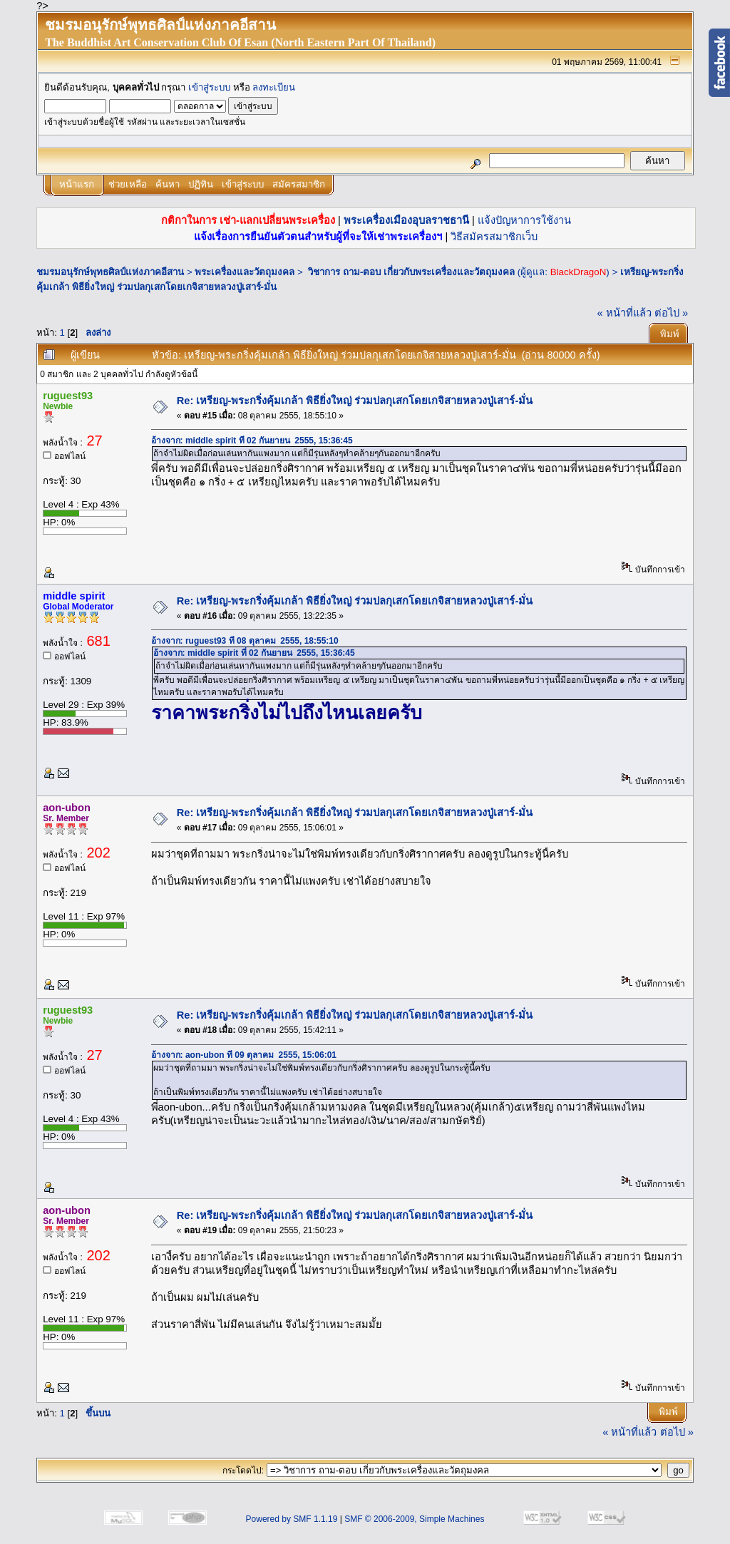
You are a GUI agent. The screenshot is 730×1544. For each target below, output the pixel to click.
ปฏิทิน (200, 184)
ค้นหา (167, 184)
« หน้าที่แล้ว (624, 313)
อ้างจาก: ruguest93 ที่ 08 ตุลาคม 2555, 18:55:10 (245, 641)
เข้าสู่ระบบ (209, 87)
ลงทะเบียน (273, 87)
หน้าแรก (76, 184)
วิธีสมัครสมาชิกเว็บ (494, 236)
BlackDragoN (578, 272)
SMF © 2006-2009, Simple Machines (414, 1519)
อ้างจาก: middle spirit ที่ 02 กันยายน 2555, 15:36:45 (252, 441)
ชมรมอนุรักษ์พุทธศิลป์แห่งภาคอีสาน (110, 272)
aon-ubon (67, 807)
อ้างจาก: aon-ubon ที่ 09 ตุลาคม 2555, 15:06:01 (243, 1055)
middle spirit (74, 596)
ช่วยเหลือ (127, 184)
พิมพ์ (669, 334)
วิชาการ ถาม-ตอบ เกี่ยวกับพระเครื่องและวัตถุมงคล (410, 272)
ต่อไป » (671, 313)
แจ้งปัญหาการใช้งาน (524, 220)
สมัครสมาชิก (298, 184)
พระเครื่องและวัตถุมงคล (244, 272)
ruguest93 (68, 395)
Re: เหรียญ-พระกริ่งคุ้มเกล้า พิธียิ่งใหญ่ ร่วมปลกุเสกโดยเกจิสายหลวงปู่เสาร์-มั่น (355, 400)
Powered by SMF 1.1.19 (292, 1519)
